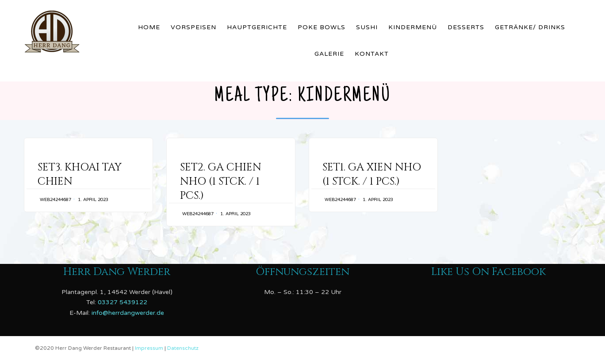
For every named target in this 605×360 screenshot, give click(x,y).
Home (149, 27)
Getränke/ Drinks (530, 27)
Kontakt (372, 54)
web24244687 (55, 199)
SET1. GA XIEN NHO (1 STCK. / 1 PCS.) (371, 174)
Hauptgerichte (257, 27)
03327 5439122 (122, 302)
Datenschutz (183, 348)
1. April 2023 (93, 199)
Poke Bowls (321, 27)
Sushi (367, 27)
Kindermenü (412, 27)
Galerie (329, 54)
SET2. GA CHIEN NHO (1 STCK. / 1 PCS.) (220, 181)
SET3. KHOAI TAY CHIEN (80, 174)
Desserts (466, 27)
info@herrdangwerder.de (128, 313)
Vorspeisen (193, 27)
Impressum (150, 348)
